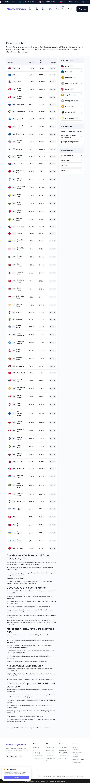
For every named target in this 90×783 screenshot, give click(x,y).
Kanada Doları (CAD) (38, 758)
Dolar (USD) (36, 747)
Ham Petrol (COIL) (77, 752)
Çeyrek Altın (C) (50, 750)
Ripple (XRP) (62, 758)
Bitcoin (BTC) (63, 747)
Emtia (51, 9)
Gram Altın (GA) (50, 747)
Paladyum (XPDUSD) (78, 759)
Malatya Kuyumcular (16, 8)
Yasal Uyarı (73, 776)
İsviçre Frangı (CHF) (38, 755)
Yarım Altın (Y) (49, 753)
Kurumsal (65, 8)
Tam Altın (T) (49, 755)
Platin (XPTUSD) (77, 762)
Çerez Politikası (57, 776)
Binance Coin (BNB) (64, 755)
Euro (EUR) (35, 750)
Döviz (31, 9)
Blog (57, 8)
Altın (37, 9)
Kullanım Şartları (47, 776)
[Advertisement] (45, 28)
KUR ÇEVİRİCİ (82, 9)
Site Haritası (80, 776)
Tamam (16, 777)
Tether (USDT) (63, 753)
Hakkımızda (65, 776)
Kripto (44, 9)
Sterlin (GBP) (36, 753)
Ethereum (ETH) (63, 750)
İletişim (39, 776)
